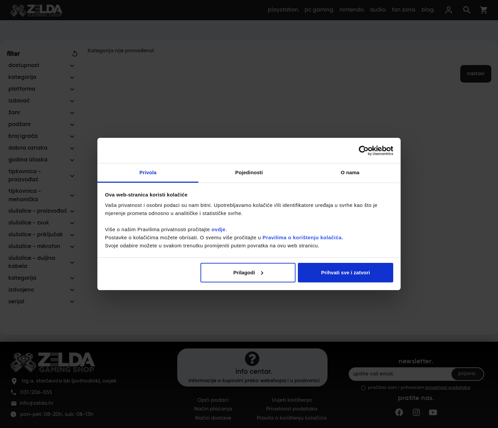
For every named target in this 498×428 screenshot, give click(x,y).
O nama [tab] (350, 172)
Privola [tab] (148, 172)
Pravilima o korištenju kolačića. (302, 237)
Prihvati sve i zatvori (345, 272)
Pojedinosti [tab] (249, 172)
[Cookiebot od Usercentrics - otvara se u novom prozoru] (363, 151)
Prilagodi (248, 272)
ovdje (219, 229)
